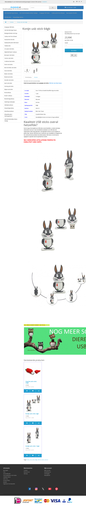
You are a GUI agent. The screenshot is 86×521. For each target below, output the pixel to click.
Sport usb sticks (8, 79)
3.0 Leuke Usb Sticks (9, 44)
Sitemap (26, 469)
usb (31, 455)
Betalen (5, 477)
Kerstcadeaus (7, 88)
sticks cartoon (44, 455)
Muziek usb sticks (8, 72)
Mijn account (47, 466)
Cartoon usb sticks (8, 54)
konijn (28, 455)
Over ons (5, 474)
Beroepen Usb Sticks (9, 50)
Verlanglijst (47, 469)
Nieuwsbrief (47, 471)
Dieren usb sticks (8, 60)
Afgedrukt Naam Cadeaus (10, 47)
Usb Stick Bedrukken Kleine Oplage (10, 115)
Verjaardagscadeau (9, 103)
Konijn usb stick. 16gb (32, 441)
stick (33, 455)
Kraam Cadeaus (8, 91)
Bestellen (74, 46)
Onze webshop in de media (9, 471)
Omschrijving (28, 73)
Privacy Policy (6, 476)
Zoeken (12, 18)
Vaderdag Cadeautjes (9, 97)
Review (36, 73)
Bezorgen (5, 466)
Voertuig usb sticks (8, 82)
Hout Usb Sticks (8, 66)
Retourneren (27, 467)
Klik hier (48, 320)
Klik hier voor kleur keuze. (55, 78)
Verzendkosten (6, 469)
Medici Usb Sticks (8, 69)
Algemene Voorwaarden (9, 479)
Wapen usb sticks (8, 85)
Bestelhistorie (47, 467)
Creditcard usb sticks (9, 57)
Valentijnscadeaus (8, 100)
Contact (25, 466)
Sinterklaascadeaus (9, 107)
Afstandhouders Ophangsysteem (8, 110)
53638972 (44, 2)
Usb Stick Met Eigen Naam (10, 26)
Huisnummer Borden (9, 35)
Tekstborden (7, 41)
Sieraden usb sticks (9, 75)
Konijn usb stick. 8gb (32, 409)
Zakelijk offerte (6, 472)
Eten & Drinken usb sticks (10, 63)
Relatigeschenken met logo (10, 29)
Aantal (66, 38)
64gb (36, 455)
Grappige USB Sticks (9, 22)
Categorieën (7, 13)
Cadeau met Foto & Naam (10, 32)
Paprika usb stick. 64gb (31, 377)
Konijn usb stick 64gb (22, 18)
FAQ (4, 467)
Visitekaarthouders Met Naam (11, 38)
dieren (39, 455)
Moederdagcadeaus (9, 94)
